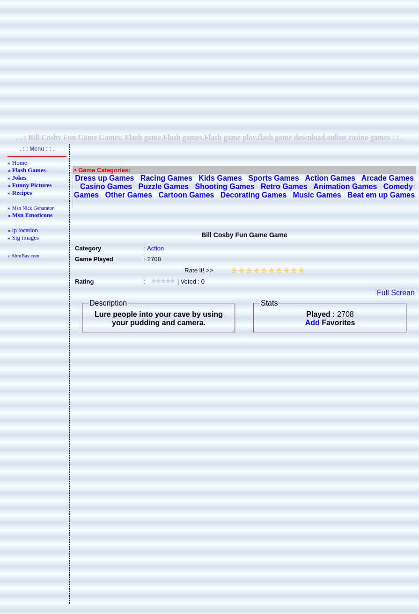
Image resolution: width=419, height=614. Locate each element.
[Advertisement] (209, 66)
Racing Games (166, 178)
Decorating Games (254, 195)
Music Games (317, 195)
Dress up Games (104, 178)
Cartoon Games (186, 195)
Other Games (128, 195)
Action (155, 248)
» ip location (22, 230)
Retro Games (284, 186)
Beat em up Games (381, 195)
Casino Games (106, 186)
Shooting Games (225, 186)
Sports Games (273, 178)
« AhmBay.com (23, 255)
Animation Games (345, 186)
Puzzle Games (164, 186)
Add (312, 323)
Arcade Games (387, 178)
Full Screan (396, 293)
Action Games (330, 178)
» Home (17, 162)
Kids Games (220, 178)
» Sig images (23, 237)
